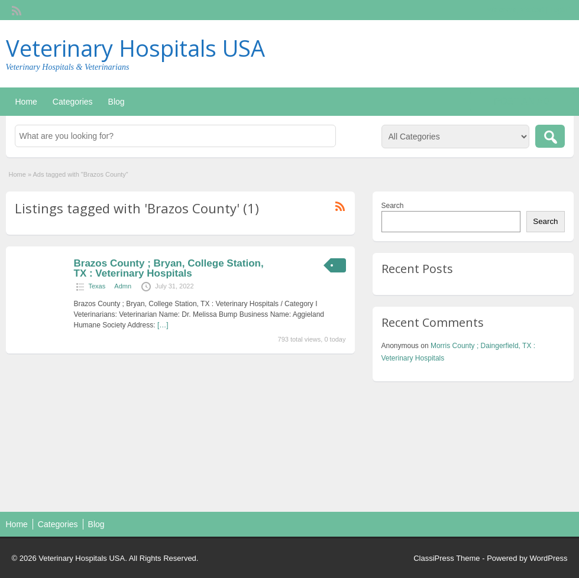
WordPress (548, 558)
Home (26, 101)
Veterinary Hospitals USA (135, 48)
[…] (163, 325)
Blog (116, 101)
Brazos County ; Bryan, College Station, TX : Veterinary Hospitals (169, 268)
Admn (122, 286)
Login (558, 10)
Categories (73, 101)
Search (392, 206)
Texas (97, 286)
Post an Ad (522, 101)
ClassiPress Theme (446, 558)
